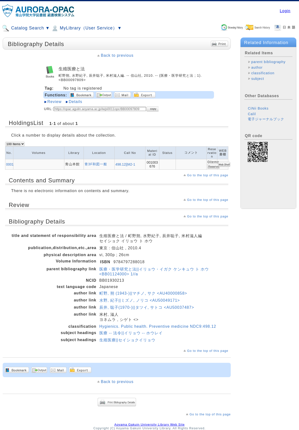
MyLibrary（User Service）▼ (86, 28)
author (257, 67)
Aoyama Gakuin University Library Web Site (149, 424)
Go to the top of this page (207, 175)
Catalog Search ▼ (26, 28)
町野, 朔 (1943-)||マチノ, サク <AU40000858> (143, 293)
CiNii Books (258, 108)
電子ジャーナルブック (266, 119)
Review (54, 102)
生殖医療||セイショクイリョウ (127, 340)
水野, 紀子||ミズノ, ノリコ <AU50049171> (139, 300)
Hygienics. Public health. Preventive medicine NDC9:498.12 (157, 326)
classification (262, 73)
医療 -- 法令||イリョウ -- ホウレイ (131, 333)
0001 (10, 164)
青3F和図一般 (96, 164)
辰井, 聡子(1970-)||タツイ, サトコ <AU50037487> (146, 307)
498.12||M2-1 (125, 164)
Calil (252, 114)
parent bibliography (268, 62)
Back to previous (117, 55)
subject (257, 79)
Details (75, 102)
